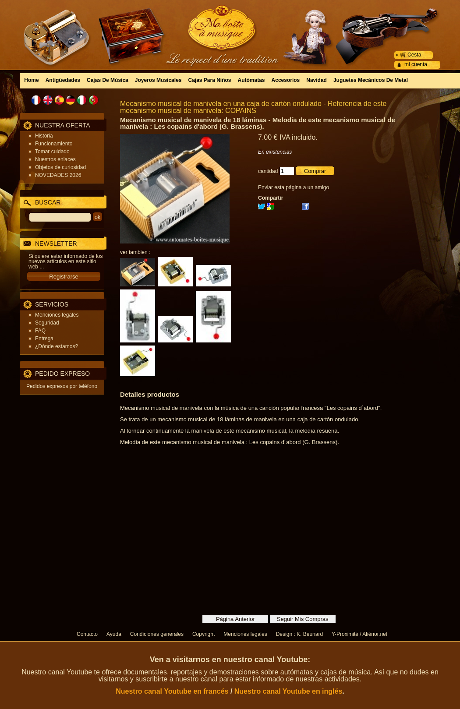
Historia (44, 136)
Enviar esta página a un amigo (293, 187)
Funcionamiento (53, 144)
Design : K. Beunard (299, 634)
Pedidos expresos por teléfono (61, 386)
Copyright (203, 634)
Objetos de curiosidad (60, 167)
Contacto (87, 634)
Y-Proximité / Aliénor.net (359, 634)
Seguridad (47, 323)
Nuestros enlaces (55, 159)
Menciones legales (56, 315)
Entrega (44, 338)
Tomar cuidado (52, 151)
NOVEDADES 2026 (58, 175)
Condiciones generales (157, 634)
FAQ (40, 331)
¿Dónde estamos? (56, 346)
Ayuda (113, 634)
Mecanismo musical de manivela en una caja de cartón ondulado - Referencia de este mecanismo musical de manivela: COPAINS (253, 107)
